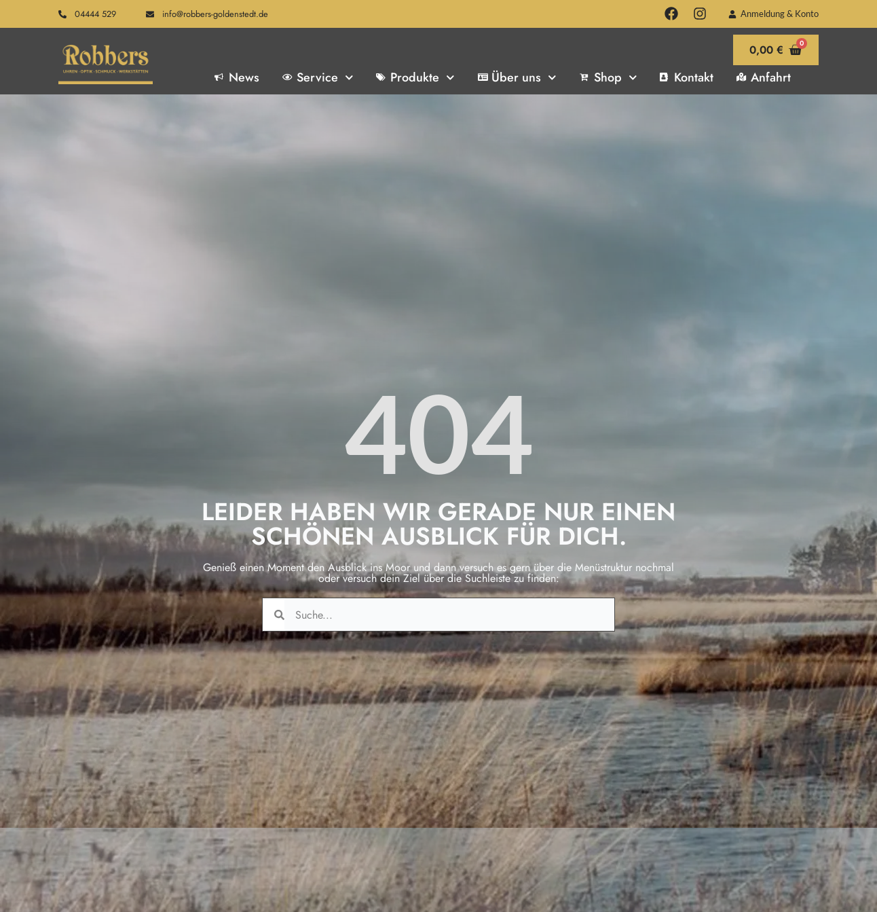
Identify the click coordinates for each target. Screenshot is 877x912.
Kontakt (686, 77)
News (236, 77)
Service (317, 77)
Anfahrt (763, 77)
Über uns (517, 77)
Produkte (415, 77)
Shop (608, 77)
